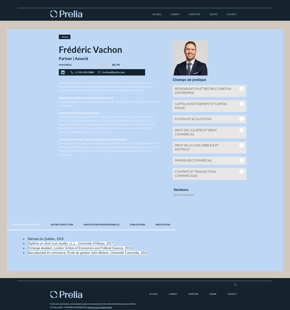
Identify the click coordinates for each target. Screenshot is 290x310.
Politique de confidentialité (100, 307)
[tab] (26, 224)
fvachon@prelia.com (113, 72)
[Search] (236, 285)
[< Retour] (64, 37)
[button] (173, 14)
